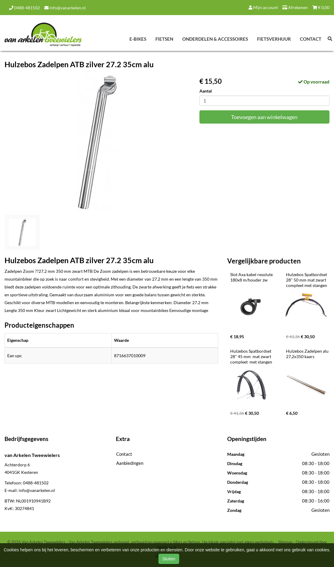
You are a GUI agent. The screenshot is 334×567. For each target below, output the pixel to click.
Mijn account (263, 7)
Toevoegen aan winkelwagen (264, 117)
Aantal (205, 90)
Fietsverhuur (274, 39)
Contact (310, 39)
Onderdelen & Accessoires (215, 39)
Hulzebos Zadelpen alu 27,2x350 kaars (307, 353)
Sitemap (285, 542)
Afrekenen (295, 7)
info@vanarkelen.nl (65, 7)
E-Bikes (137, 39)
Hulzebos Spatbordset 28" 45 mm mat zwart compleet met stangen (251, 356)
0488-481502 (24, 7)
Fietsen (164, 39)
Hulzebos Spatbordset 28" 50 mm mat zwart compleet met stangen (307, 280)
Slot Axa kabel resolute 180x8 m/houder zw (252, 277)
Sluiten (168, 558)
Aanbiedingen (129, 463)
